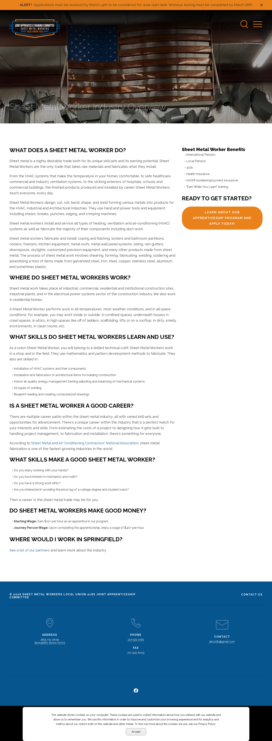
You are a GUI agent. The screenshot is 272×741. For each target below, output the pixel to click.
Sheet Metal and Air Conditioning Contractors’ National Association (84, 443)
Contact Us (252, 594)
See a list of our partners (29, 550)
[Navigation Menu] (258, 24)
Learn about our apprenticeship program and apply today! (222, 218)
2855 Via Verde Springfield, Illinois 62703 (49, 641)
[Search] (244, 24)
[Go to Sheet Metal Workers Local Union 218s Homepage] (34, 28)
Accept (136, 731)
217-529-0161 (136, 639)
